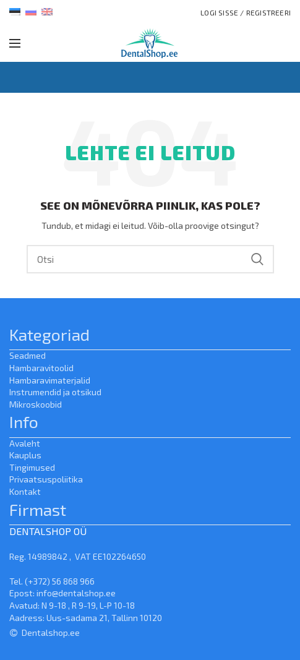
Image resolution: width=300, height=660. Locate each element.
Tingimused (32, 467)
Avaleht (24, 443)
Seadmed (27, 355)
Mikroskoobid (35, 404)
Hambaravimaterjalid (49, 380)
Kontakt (25, 491)
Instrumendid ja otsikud (55, 392)
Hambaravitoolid (41, 367)
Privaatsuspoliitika (46, 479)
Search (257, 259)
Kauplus (25, 455)
